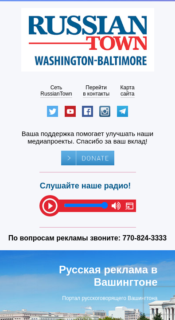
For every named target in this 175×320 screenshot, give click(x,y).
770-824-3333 (145, 238)
